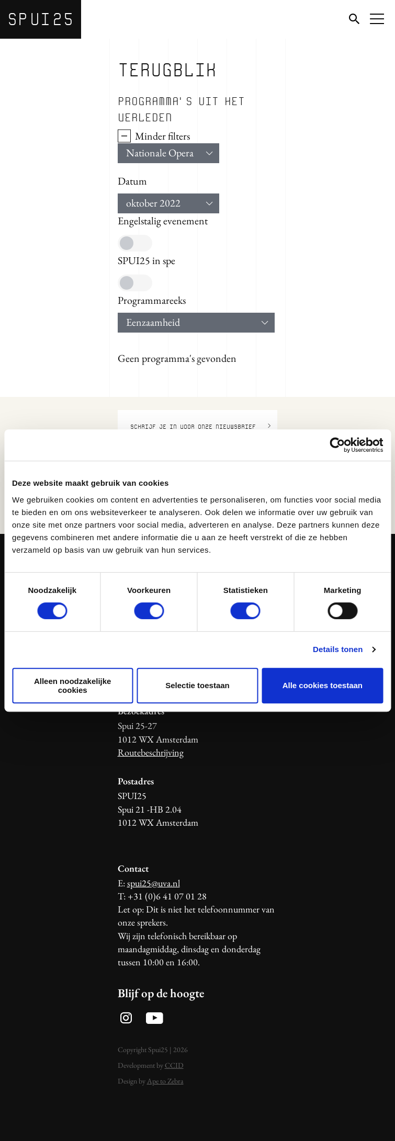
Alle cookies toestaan (323, 685)
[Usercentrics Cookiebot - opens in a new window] (337, 445)
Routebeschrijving (151, 752)
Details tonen (338, 649)
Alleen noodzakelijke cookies (72, 685)
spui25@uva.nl (153, 883)
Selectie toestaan (197, 685)
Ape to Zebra (165, 1081)
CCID (174, 1065)
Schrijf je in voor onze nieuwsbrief (200, 426)
